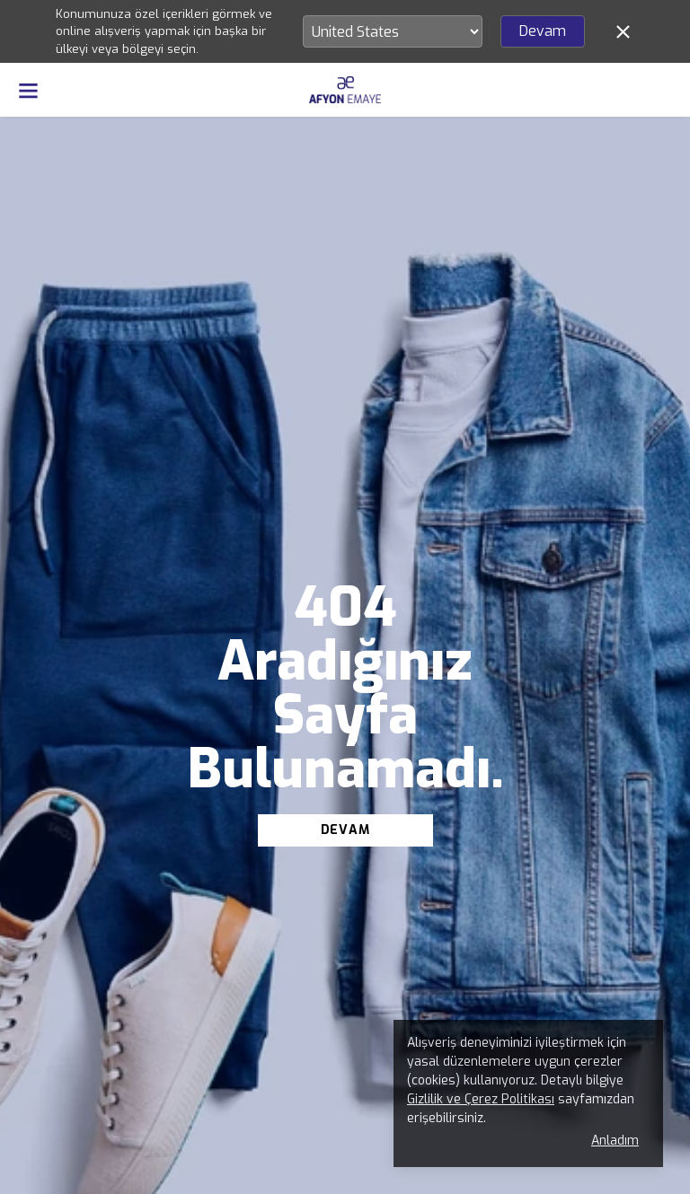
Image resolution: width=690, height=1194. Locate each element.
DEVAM (345, 829)
